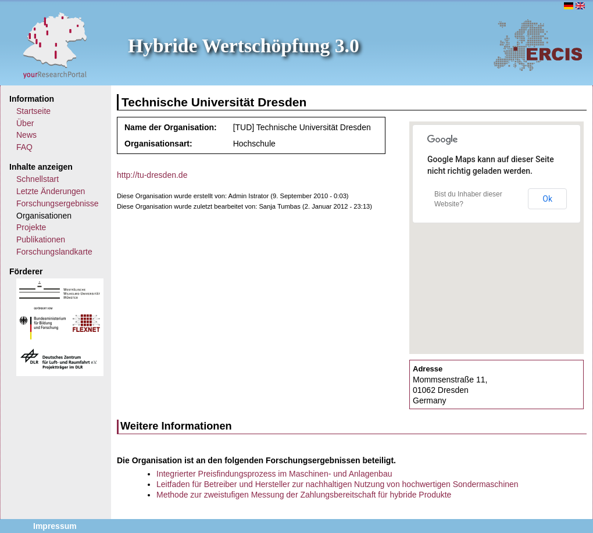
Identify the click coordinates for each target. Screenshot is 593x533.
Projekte (31, 227)
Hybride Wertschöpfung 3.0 (243, 45)
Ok (547, 198)
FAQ (24, 147)
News (26, 134)
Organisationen (44, 215)
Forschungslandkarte (54, 251)
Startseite (33, 111)
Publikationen (40, 239)
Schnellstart (37, 179)
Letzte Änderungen (50, 191)
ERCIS (538, 45)
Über (25, 123)
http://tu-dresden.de (152, 175)
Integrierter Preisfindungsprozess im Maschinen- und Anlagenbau (274, 473)
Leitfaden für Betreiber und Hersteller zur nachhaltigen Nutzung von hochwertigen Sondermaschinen (337, 484)
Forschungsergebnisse (57, 203)
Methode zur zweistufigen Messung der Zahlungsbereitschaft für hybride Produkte (303, 494)
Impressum (55, 526)
